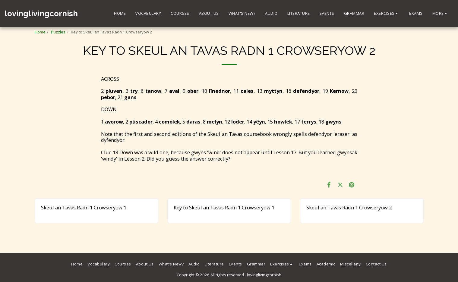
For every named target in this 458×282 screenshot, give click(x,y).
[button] (386, 13)
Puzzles (58, 32)
